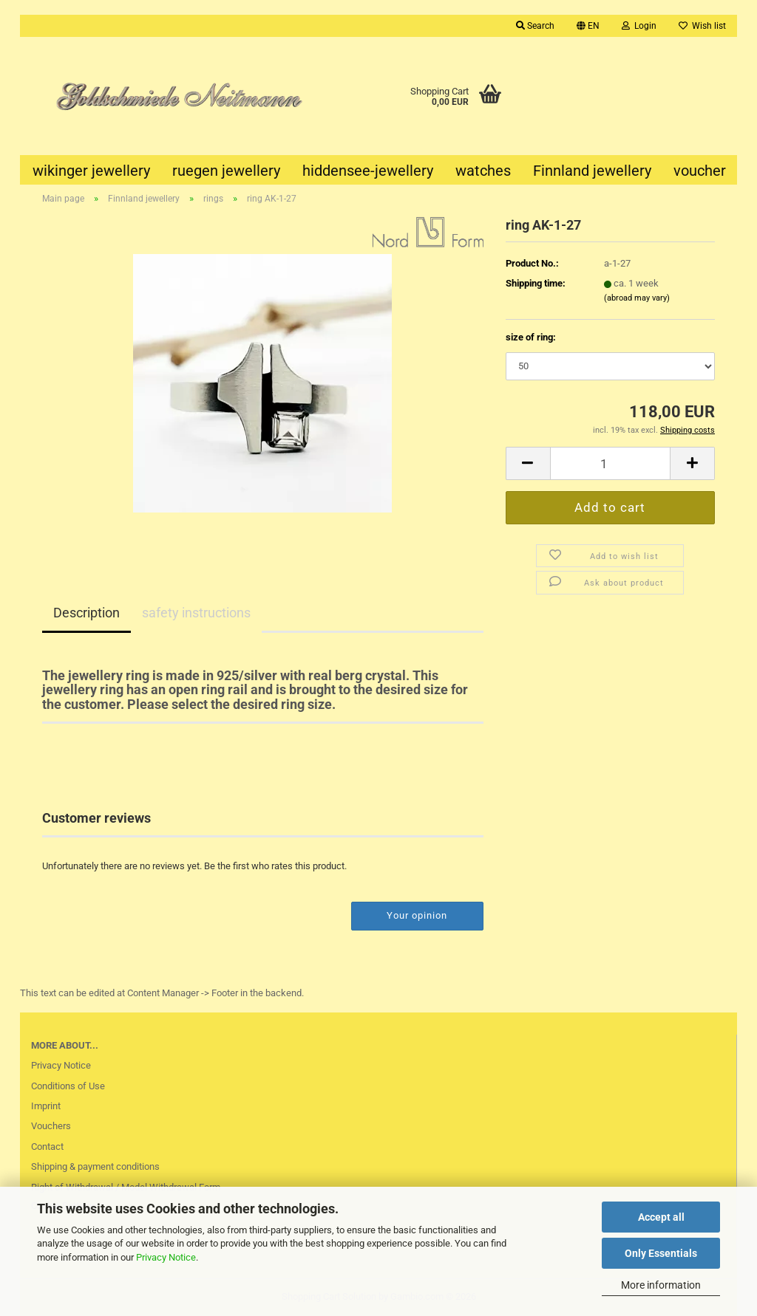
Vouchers (51, 1125)
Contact (47, 1146)
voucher (699, 170)
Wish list (702, 26)
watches (483, 170)
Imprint (46, 1105)
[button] (588, 26)
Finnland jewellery (592, 170)
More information (661, 1285)
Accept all (661, 1217)
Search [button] (535, 26)
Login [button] (639, 26)
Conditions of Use (68, 1085)
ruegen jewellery (226, 170)
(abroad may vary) (637, 298)
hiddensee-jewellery (367, 170)
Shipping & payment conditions (95, 1166)
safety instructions (196, 612)
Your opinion (417, 915)
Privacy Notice (166, 1257)
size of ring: (531, 337)
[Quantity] (610, 463)
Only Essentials (661, 1253)
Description (86, 612)
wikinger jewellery (91, 170)
